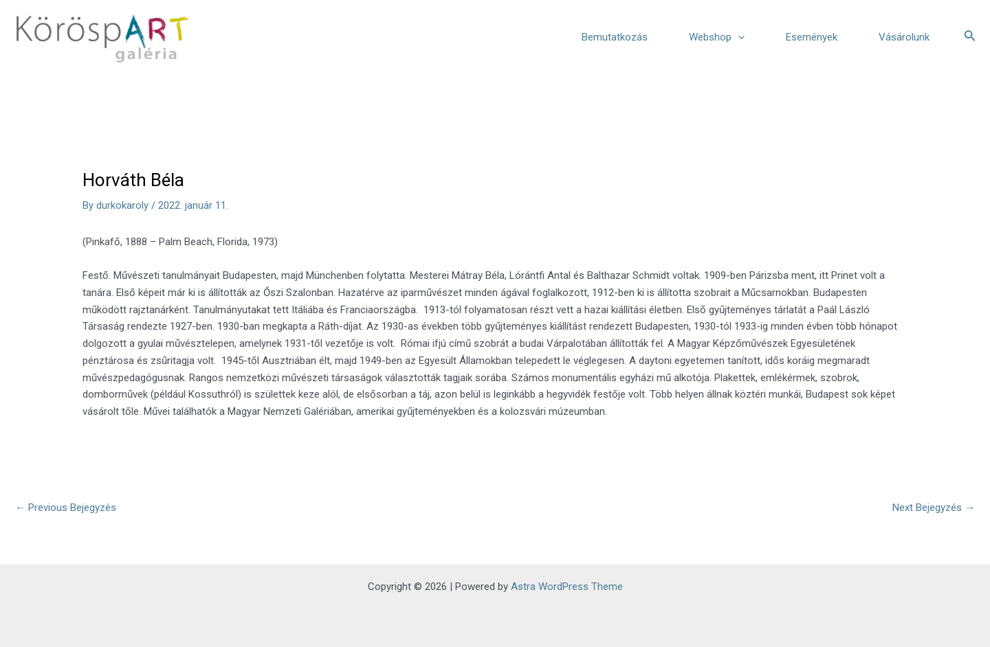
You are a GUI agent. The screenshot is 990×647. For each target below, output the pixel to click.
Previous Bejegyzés (65, 507)
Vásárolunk (904, 37)
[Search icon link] (970, 36)
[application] (738, 37)
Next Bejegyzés (933, 507)
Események (811, 37)
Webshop (717, 37)
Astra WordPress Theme (567, 586)
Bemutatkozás (615, 37)
